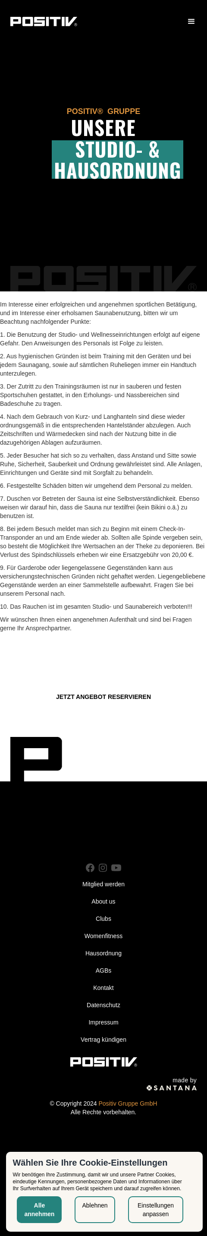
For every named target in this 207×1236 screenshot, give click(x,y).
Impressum (103, 1022)
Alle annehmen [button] (39, 1209)
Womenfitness (103, 936)
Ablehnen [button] (94, 1205)
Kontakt (103, 987)
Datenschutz (103, 1005)
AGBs (104, 970)
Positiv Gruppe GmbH (127, 1103)
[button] (191, 22)
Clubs (103, 918)
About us (103, 901)
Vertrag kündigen (103, 1039)
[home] (43, 21)
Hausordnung (103, 953)
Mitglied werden (103, 884)
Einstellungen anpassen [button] (156, 1209)
